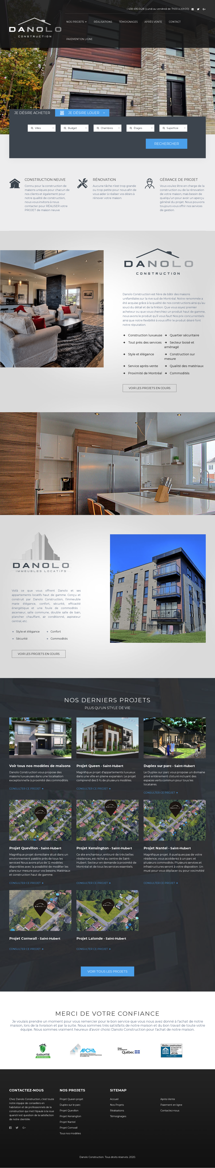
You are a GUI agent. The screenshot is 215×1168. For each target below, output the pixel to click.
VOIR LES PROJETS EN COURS (149, 388)
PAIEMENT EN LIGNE (79, 39)
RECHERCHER (166, 144)
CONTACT (175, 21)
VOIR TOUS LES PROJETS (107, 972)
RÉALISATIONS (103, 21)
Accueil (114, 1099)
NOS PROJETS (76, 21)
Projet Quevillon (69, 1110)
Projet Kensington (70, 1116)
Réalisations (117, 1110)
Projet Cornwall (68, 1127)
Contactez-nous (169, 1110)
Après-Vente (167, 1099)
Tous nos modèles (70, 1133)
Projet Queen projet (71, 1099)
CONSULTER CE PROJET (26, 788)
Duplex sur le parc (70, 1105)
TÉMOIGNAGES (128, 21)
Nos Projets (117, 1105)
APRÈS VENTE (153, 21)
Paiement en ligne (171, 1105)
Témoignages (118, 1116)
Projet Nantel (67, 1122)
